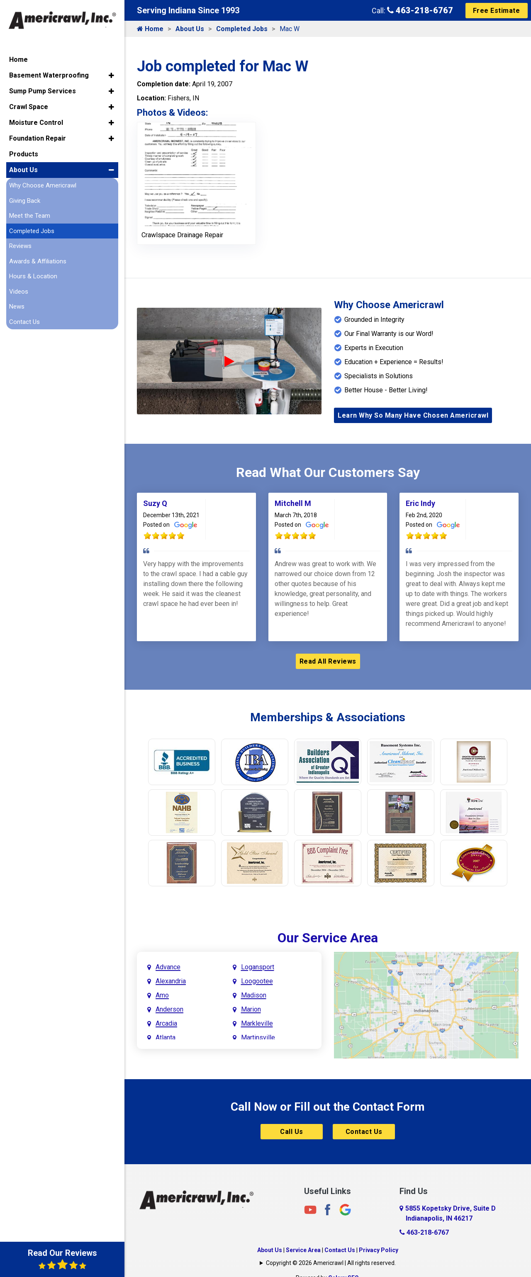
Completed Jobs (242, 29)
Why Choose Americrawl (42, 185)
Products (23, 154)
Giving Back (24, 200)
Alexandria (171, 981)
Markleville (257, 1023)
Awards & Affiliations (37, 261)
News (16, 306)
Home (150, 29)
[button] (111, 75)
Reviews (20, 246)
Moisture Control (36, 122)
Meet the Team (29, 215)
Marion (251, 1009)
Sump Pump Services (42, 91)
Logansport (257, 967)
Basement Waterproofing (49, 75)
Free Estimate (496, 11)
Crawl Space (28, 107)
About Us (189, 29)
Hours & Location (33, 276)
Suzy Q (155, 503)
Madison (253, 995)
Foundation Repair (37, 138)
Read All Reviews (328, 661)
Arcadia (166, 1023)
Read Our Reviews (62, 1259)
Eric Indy (420, 503)
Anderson (169, 1009)
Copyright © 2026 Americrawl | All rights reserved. (331, 1263)
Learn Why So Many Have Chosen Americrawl (413, 415)
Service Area (303, 1250)
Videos (18, 291)
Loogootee (257, 981)
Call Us (291, 1132)
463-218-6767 (420, 10)
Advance (168, 967)
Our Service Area (328, 938)
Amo (162, 995)
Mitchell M (293, 503)
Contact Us (364, 1132)
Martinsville (258, 1037)
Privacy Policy (378, 1250)
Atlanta (165, 1037)
